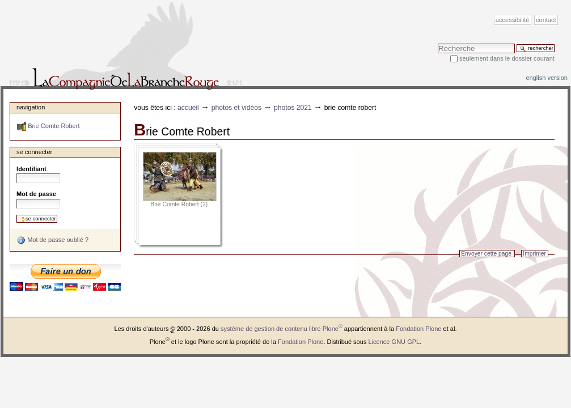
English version (547, 77)
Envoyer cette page (486, 253)
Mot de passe (36, 193)
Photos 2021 (293, 108)
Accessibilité (512, 19)
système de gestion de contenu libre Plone (281, 328)
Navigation (30, 107)
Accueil (188, 108)
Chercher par (437, 43)
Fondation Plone (418, 328)
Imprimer (534, 253)
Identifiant (31, 168)
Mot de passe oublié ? (52, 240)
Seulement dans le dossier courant (507, 58)
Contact (546, 19)
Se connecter (34, 151)
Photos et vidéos (236, 108)
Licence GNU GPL (394, 341)
